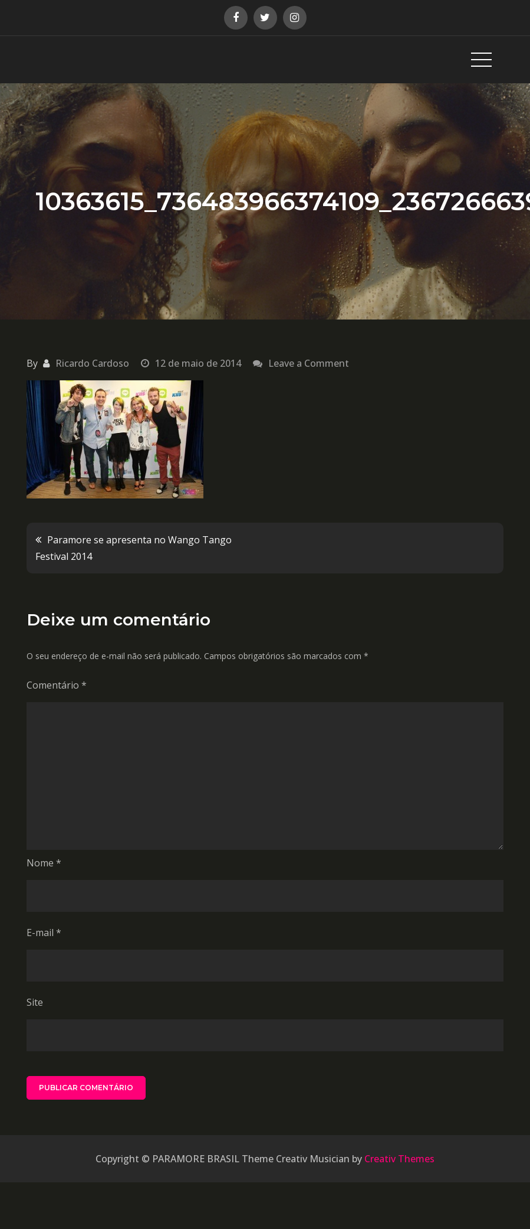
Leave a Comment (308, 363)
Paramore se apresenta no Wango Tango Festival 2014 (133, 548)
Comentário (57, 685)
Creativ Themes (399, 1158)
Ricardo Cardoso (92, 363)
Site (35, 1002)
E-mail (44, 932)
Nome (44, 862)
